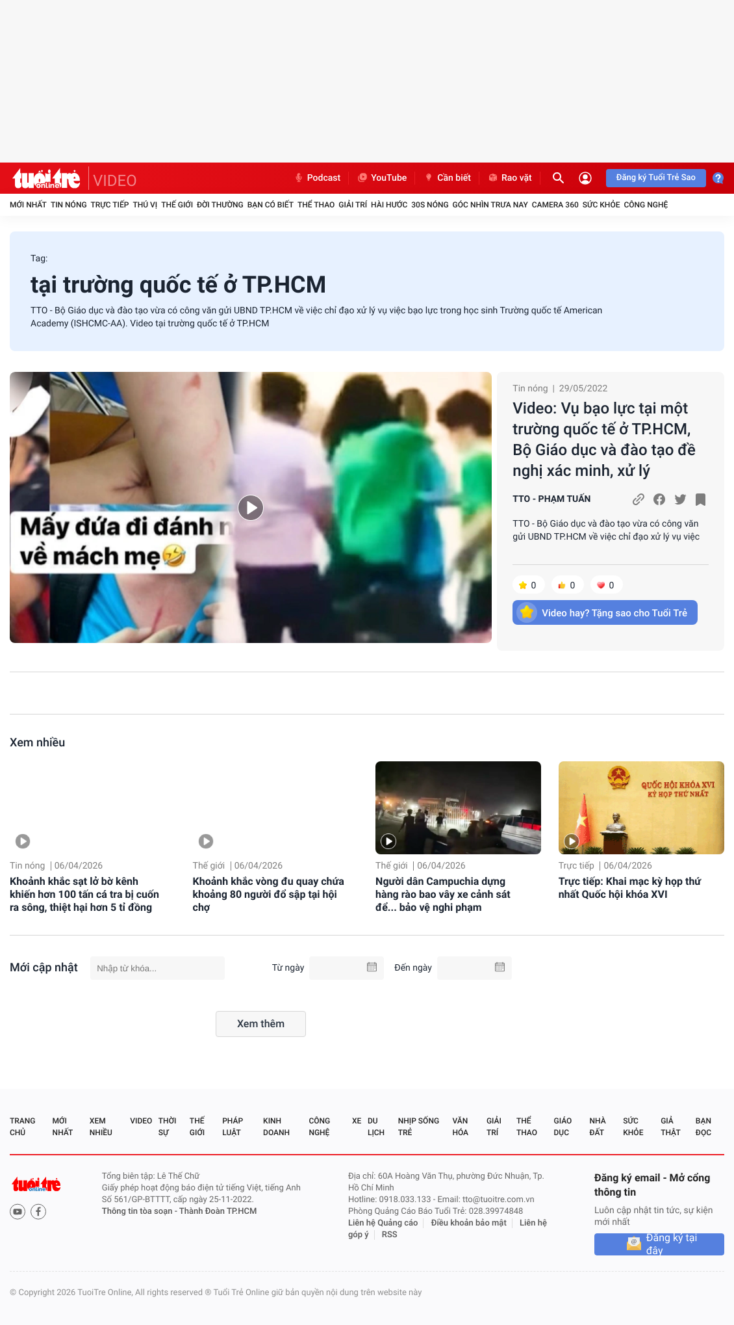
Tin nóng (69, 204)
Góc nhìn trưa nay (490, 204)
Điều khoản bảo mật (469, 1223)
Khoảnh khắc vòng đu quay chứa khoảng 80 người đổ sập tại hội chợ (268, 894)
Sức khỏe (601, 204)
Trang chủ (22, 1126)
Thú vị (145, 204)
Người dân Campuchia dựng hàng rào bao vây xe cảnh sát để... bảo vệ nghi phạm (443, 894)
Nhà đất (597, 1126)
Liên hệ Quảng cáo (383, 1223)
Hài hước (389, 204)
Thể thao (316, 204)
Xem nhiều (37, 743)
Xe (356, 1120)
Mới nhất (28, 204)
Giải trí (352, 204)
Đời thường (220, 204)
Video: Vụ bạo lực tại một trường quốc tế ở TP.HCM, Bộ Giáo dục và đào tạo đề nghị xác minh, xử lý (604, 439)
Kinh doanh (276, 1126)
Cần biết (447, 178)
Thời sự (167, 1126)
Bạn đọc (703, 1126)
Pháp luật (232, 1126)
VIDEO (115, 181)
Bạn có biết (270, 204)
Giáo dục (563, 1126)
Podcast (317, 178)
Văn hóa (460, 1126)
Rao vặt (509, 178)
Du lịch (376, 1126)
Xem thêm (261, 1023)
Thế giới (177, 204)
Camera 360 (555, 204)
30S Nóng (429, 204)
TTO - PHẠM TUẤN (551, 499)
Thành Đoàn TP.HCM (218, 1211)
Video (141, 1120)
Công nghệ (646, 204)
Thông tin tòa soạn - (140, 1211)
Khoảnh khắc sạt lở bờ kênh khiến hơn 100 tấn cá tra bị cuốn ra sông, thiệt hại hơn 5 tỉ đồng (84, 894)
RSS (390, 1235)
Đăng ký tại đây (672, 1244)
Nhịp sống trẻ (418, 1126)
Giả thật (670, 1126)
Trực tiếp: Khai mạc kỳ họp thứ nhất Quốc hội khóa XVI (630, 887)
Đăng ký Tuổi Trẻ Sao (656, 178)
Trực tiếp (110, 204)
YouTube (382, 178)
